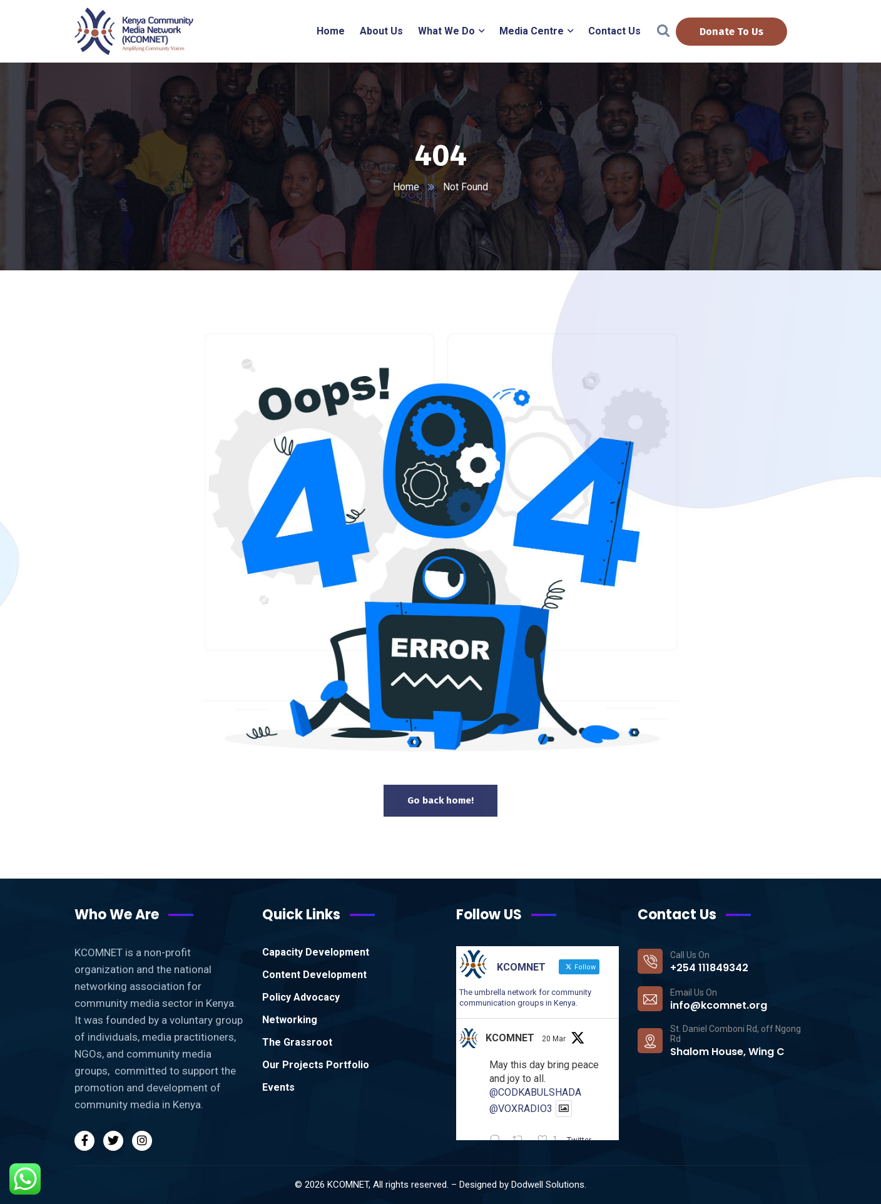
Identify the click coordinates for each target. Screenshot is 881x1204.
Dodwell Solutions (547, 1184)
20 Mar (554, 1038)
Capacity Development (315, 952)
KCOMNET (510, 1038)
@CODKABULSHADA (535, 1092)
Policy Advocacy (301, 997)
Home (406, 187)
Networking (289, 1020)
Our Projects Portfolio (315, 1065)
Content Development (314, 975)
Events (278, 1087)
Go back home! (440, 800)
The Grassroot (297, 1042)
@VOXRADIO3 (521, 1109)
